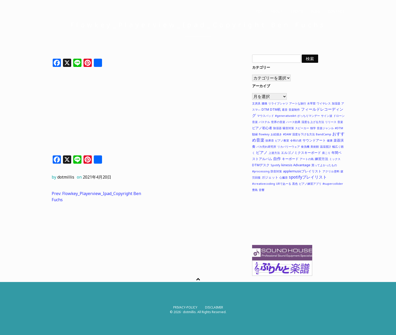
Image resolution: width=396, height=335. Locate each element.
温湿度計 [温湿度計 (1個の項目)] (325, 146)
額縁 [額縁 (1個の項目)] (255, 134)
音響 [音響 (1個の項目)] (261, 190)
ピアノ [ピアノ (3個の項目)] (262, 152)
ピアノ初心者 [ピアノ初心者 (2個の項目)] (262, 128)
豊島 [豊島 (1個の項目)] (255, 190)
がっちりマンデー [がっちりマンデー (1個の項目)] (308, 116)
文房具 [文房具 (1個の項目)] (256, 103)
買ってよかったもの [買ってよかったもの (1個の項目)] (324, 165)
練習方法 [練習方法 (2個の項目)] (321, 158)
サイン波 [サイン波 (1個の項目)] (326, 116)
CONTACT (336, 11)
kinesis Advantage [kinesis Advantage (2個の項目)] (295, 165)
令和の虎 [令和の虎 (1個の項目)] (295, 140)
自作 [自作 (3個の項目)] (277, 158)
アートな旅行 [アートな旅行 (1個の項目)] (297, 103)
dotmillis (65, 177)
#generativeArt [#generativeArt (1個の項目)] (285, 116)
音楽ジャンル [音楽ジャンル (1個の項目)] (325, 128)
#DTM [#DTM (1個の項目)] (339, 128)
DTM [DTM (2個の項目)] (265, 109)
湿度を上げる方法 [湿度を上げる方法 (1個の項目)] (312, 122)
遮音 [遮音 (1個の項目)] (285, 109)
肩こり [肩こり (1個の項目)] (326, 153)
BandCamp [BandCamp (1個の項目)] (323, 134)
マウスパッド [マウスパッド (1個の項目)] (265, 116)
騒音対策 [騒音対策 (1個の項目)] (288, 128)
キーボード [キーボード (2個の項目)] (290, 158)
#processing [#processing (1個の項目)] (261, 171)
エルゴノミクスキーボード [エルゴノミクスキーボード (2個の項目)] (301, 152)
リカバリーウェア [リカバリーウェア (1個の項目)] (288, 146)
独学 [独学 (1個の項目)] (313, 128)
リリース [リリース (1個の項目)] (330, 122)
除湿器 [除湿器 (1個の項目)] (277, 128)
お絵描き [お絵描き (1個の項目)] (276, 134)
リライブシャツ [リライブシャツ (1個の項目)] (278, 103)
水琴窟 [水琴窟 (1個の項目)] (311, 103)
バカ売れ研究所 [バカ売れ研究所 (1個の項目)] (266, 146)
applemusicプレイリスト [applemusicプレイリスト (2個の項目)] (302, 171)
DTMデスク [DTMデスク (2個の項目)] (261, 165)
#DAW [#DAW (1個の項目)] (287, 134)
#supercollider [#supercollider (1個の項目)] (333, 184)
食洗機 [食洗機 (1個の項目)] (305, 146)
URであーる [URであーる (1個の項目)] (283, 184)
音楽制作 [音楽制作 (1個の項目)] (294, 109)
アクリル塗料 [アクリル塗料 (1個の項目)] (331, 171)
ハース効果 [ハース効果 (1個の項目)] (293, 122)
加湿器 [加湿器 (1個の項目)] (336, 103)
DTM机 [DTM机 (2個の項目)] (275, 109)
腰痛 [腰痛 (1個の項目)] (264, 103)
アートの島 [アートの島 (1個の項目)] (307, 159)
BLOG (315, 11)
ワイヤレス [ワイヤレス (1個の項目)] (324, 103)
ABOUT (277, 11)
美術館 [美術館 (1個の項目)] (314, 146)
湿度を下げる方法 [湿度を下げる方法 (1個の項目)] (303, 134)
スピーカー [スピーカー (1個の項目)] (302, 128)
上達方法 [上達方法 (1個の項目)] (274, 153)
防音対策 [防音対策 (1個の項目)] (276, 171)
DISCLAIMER (214, 307)
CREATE (297, 11)
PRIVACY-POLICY (185, 307)
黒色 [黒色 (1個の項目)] (295, 184)
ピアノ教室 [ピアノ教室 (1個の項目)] (282, 140)
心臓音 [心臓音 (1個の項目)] (283, 177)
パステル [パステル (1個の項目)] (264, 122)
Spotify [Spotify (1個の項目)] (275, 165)
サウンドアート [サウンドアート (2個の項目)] (314, 140)
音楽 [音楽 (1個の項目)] (340, 122)
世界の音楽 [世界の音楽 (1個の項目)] (278, 122)
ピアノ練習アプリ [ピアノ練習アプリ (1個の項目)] (310, 184)
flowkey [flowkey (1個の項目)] (264, 134)
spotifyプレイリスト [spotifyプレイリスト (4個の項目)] (308, 177)
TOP (259, 11)
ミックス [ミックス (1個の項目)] (334, 159)
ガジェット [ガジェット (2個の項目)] (270, 177)
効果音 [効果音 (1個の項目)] (269, 140)
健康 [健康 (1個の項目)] (330, 140)
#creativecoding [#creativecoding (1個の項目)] (263, 184)
